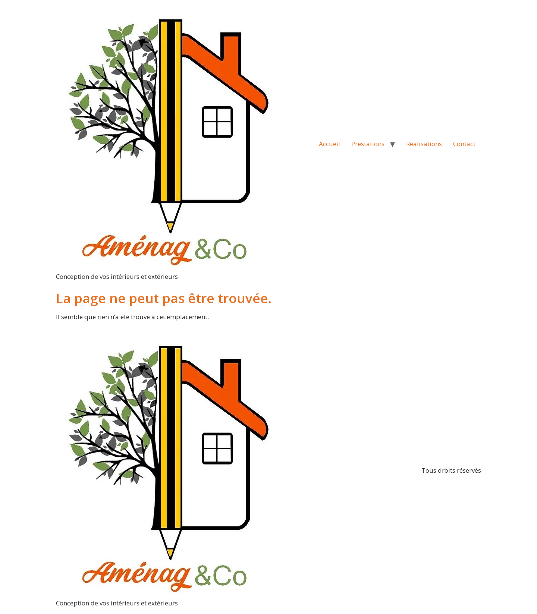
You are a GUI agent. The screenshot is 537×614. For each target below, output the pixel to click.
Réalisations (424, 143)
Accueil (329, 143)
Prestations (367, 143)
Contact (464, 143)
